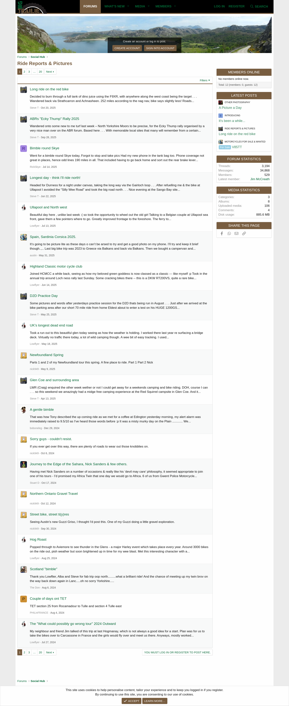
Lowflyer (34, 225)
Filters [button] (203, 80)
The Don (35, 587)
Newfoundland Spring (46, 355)
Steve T (34, 107)
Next (49, 71)
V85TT (230, 147)
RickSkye (35, 166)
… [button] (34, 71)
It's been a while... (232, 121)
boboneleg (36, 428)
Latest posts (244, 95)
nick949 (34, 369)
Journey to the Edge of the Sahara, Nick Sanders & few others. (78, 464)
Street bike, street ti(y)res (49, 514)
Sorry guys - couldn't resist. (51, 439)
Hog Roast (38, 539)
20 (40, 71)
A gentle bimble (42, 409)
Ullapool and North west (48, 207)
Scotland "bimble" (43, 569)
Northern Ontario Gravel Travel (54, 494)
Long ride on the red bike (49, 89)
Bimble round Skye (44, 148)
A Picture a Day (230, 108)
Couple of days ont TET (48, 598)
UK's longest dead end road (51, 325)
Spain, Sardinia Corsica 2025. (53, 237)
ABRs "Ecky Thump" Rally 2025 (54, 119)
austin (33, 255)
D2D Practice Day (44, 296)
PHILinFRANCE (39, 612)
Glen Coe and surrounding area (54, 380)
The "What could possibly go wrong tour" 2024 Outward (73, 624)
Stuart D (34, 482)
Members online (244, 72)
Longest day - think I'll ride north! (55, 178)
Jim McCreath (260, 179)
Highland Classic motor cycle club (56, 266)
